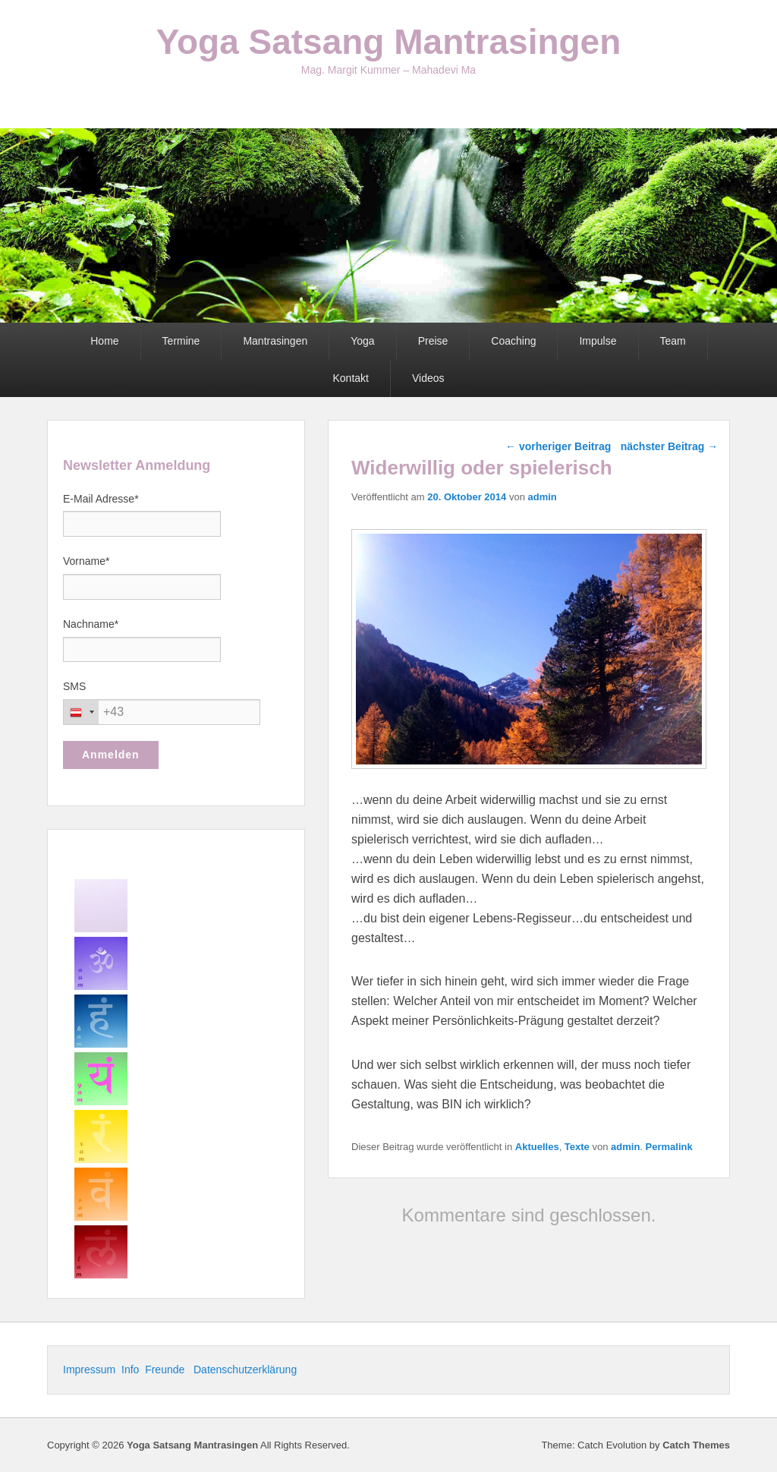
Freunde (166, 1369)
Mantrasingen (275, 341)
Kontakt (350, 378)
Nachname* (90, 624)
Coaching (513, 341)
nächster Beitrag (669, 446)
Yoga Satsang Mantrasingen (388, 41)
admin (541, 497)
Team (673, 341)
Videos (428, 378)
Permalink (669, 1146)
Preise (433, 341)
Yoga (362, 341)
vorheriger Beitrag (558, 446)
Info (130, 1369)
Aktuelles (537, 1146)
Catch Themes (696, 1445)
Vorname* (86, 561)
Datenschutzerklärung (245, 1369)
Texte (577, 1146)
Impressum (90, 1369)
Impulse (597, 341)
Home (104, 341)
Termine (181, 341)
